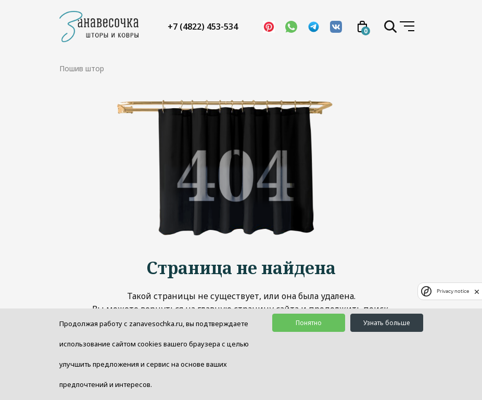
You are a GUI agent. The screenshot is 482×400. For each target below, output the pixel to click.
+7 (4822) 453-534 (203, 26)
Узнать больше (386, 322)
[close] (477, 291)
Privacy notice (453, 291)
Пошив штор (81, 68)
